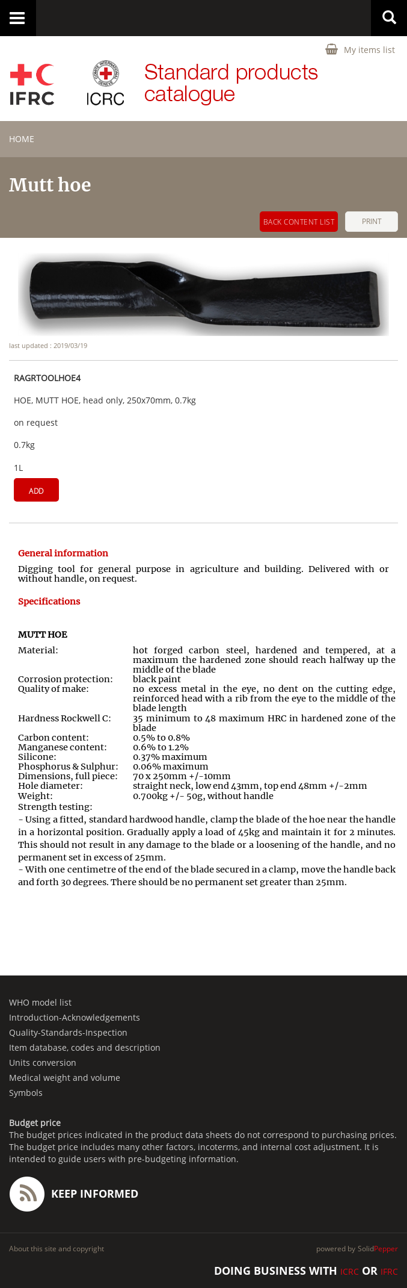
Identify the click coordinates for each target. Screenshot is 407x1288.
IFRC (389, 1271)
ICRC (349, 1271)
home (21, 139)
